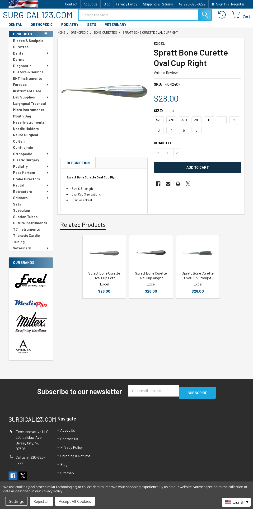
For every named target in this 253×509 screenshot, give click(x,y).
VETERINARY (115, 29)
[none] (104, 95)
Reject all (41, 501)
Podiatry (31, 170)
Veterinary (31, 252)
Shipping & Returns (158, 4)
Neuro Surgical (25, 139)
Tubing (19, 246)
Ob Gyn (19, 145)
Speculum (21, 214)
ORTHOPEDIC (42, 29)
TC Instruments (26, 233)
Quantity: (163, 147)
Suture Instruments (30, 227)
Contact (71, 4)
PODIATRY (70, 29)
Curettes (20, 51)
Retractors (31, 196)
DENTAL (15, 29)
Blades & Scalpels (28, 45)
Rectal (31, 189)
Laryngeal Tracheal (29, 108)
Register (237, 4)
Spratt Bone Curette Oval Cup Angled (151, 279)
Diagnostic (31, 70)
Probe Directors (26, 183)
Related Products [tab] (83, 228)
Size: (167, 114)
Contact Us (69, 441)
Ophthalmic (23, 151)
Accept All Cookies (75, 501)
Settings (16, 501)
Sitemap (67, 475)
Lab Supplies (31, 101)
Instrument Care (27, 95)
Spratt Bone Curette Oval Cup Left (104, 279)
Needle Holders (26, 133)
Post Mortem (31, 177)
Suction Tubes (25, 221)
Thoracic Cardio (26, 240)
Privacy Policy (126, 4)
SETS (91, 29)
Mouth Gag (22, 120)
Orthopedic (31, 158)
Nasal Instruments (29, 126)
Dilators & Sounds (28, 76)
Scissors (31, 202)
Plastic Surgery (26, 164)
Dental (31, 57)
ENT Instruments (27, 82)
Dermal (19, 63)
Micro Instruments (28, 114)
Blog (106, 4)
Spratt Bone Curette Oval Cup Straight (198, 279)
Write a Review (166, 77)
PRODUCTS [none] (22, 38)
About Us (91, 4)
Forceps (31, 89)
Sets (17, 208)
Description (78, 167)
